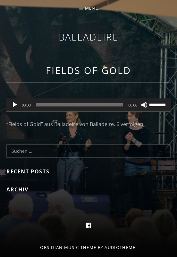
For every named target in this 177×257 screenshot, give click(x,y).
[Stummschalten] (144, 105)
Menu (92, 8)
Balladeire (89, 37)
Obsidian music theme (68, 247)
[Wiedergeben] (15, 105)
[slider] (79, 104)
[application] (88, 105)
